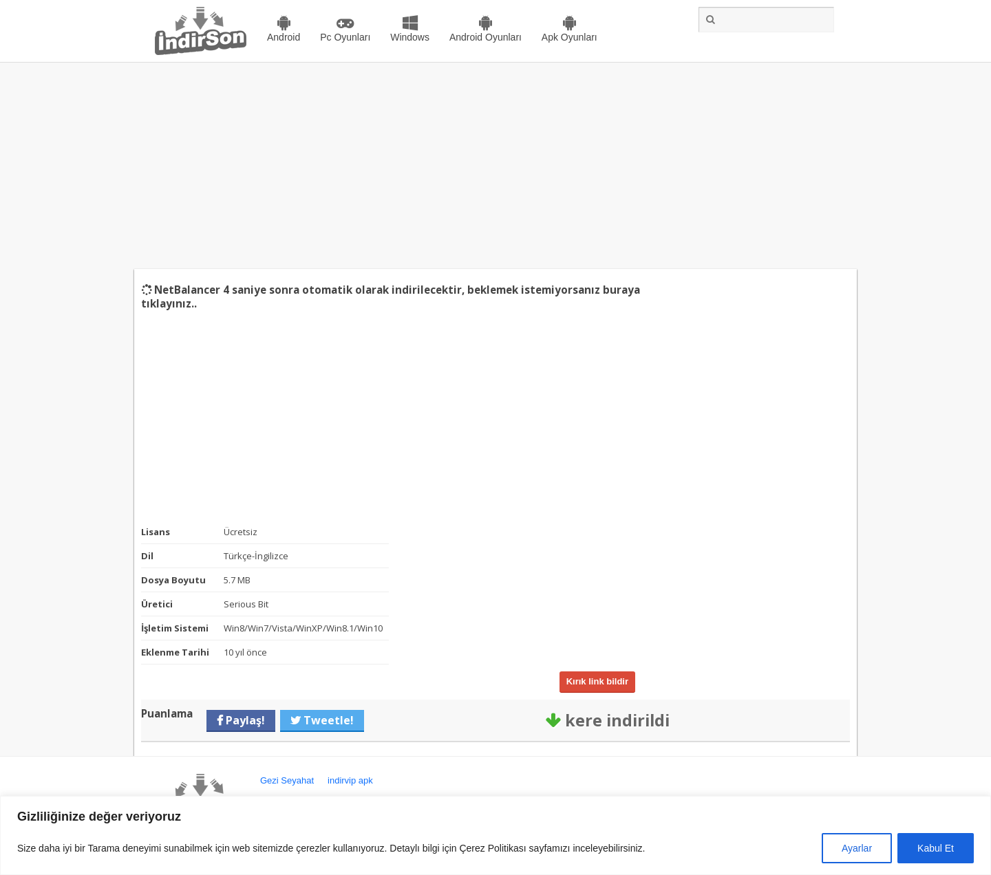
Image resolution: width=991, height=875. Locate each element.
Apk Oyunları (569, 37)
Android (283, 37)
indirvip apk (350, 780)
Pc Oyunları (345, 37)
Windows (409, 37)
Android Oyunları (485, 37)
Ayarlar (857, 848)
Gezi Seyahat (287, 780)
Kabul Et (935, 848)
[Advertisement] (495, 165)
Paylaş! (244, 720)
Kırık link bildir (597, 681)
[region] (495, 835)
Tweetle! (327, 720)
